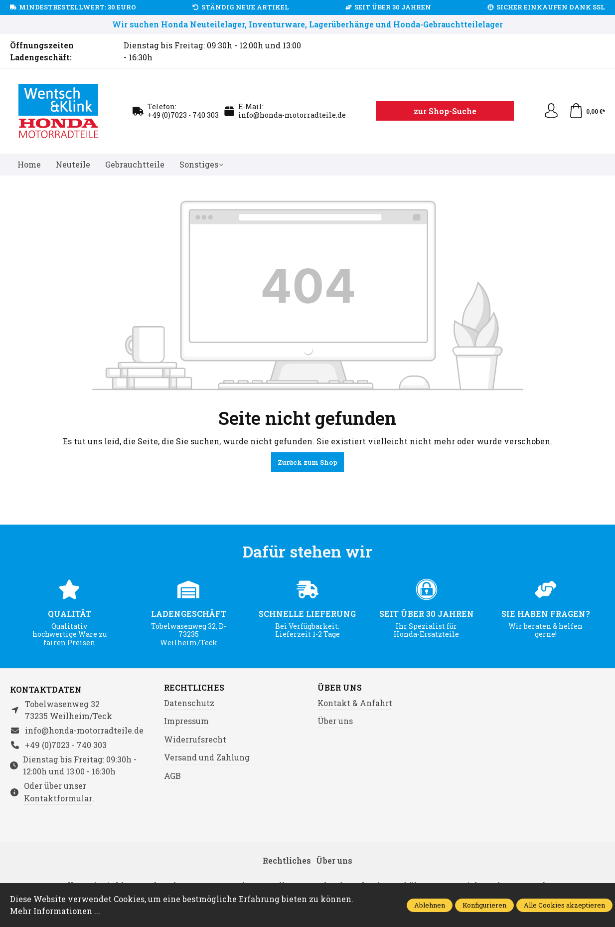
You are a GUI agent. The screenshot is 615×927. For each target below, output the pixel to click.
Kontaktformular (58, 798)
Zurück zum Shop (307, 462)
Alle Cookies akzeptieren (564, 905)
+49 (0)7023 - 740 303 (183, 115)
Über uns (339, 688)
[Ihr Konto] (551, 111)
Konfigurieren (484, 905)
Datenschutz (189, 703)
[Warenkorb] (587, 111)
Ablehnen (429, 905)
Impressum (186, 721)
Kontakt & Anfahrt (354, 703)
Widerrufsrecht (195, 739)
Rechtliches (194, 688)
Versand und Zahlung (207, 757)
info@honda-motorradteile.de (292, 115)
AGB (172, 775)
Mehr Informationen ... (55, 911)
